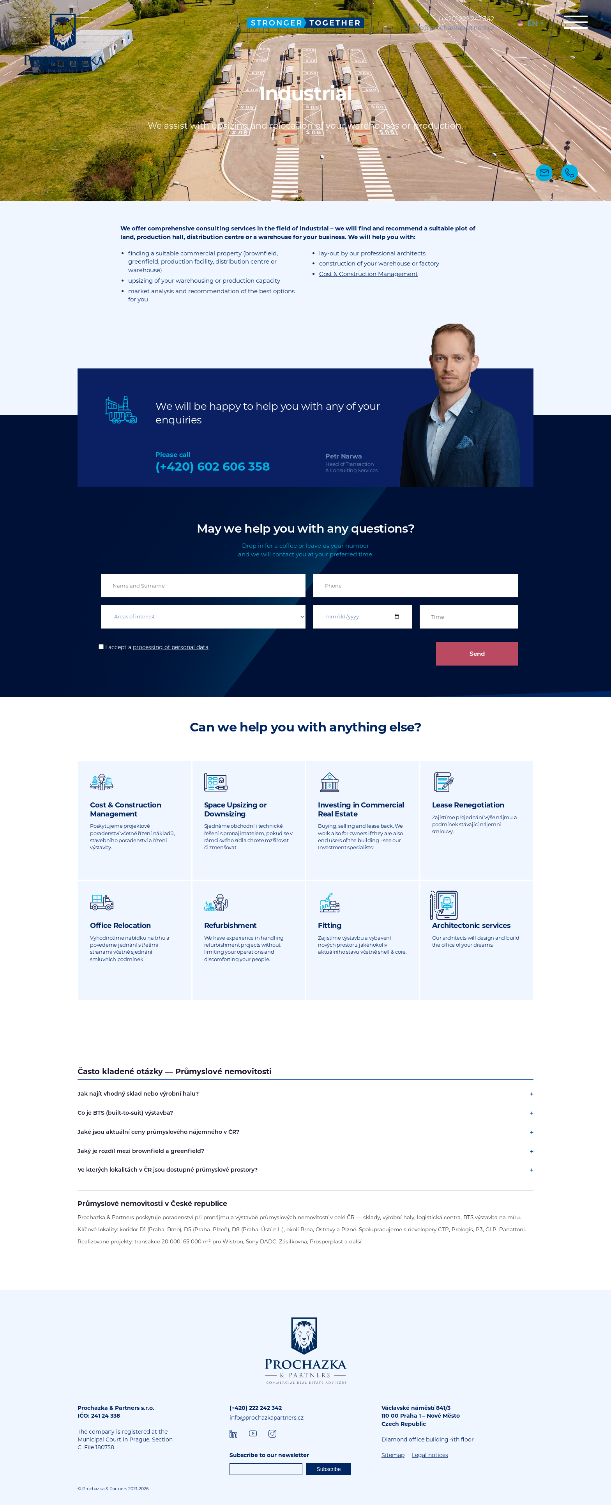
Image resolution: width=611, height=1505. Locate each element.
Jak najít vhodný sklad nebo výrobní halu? (138, 1093)
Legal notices (430, 1455)
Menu (576, 22)
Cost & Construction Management (368, 274)
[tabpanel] (305, 100)
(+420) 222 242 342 (466, 19)
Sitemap (392, 1455)
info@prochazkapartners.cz (453, 28)
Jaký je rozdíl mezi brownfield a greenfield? (141, 1150)
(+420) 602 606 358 (212, 466)
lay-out (329, 253)
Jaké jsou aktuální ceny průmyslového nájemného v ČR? (158, 1131)
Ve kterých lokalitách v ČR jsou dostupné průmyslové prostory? (168, 1169)
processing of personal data (170, 647)
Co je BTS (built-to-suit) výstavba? (125, 1112)
